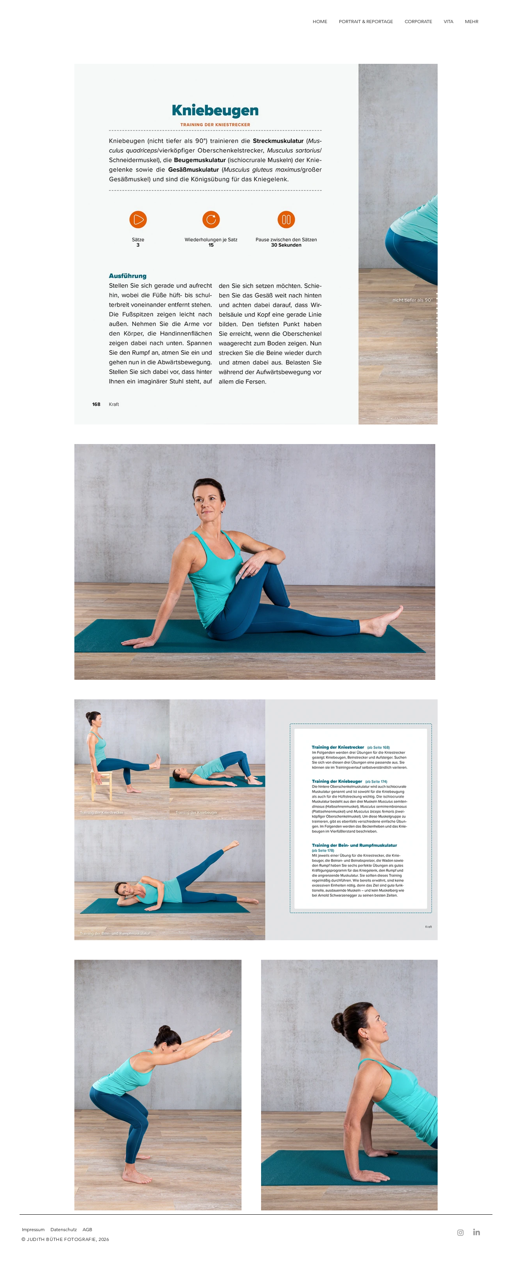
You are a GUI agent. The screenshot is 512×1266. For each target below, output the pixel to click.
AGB (87, 1229)
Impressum (34, 1229)
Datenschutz (63, 1229)
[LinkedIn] (476, 1232)
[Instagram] (460, 1232)
